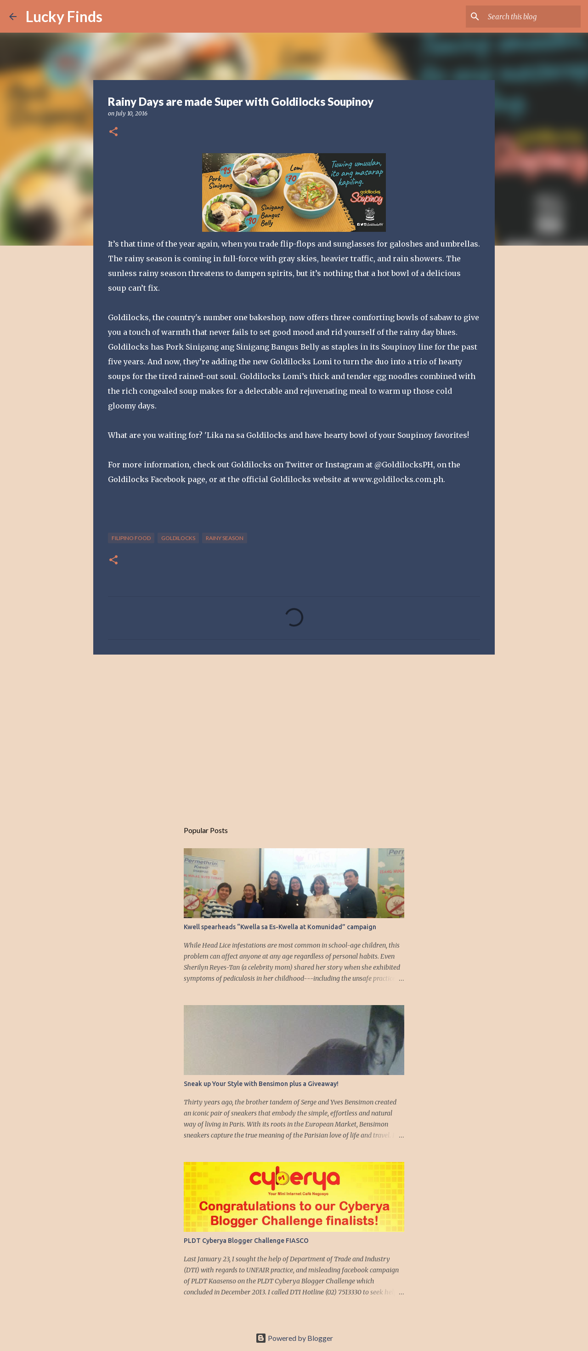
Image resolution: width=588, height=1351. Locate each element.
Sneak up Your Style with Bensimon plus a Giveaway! (261, 1083)
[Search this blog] (532, 17)
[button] (113, 132)
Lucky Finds (64, 16)
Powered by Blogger (294, 1338)
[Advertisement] (294, 732)
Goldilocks (178, 538)
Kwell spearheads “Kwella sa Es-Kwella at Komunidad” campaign (280, 927)
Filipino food (131, 538)
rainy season (224, 538)
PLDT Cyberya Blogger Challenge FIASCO (246, 1240)
